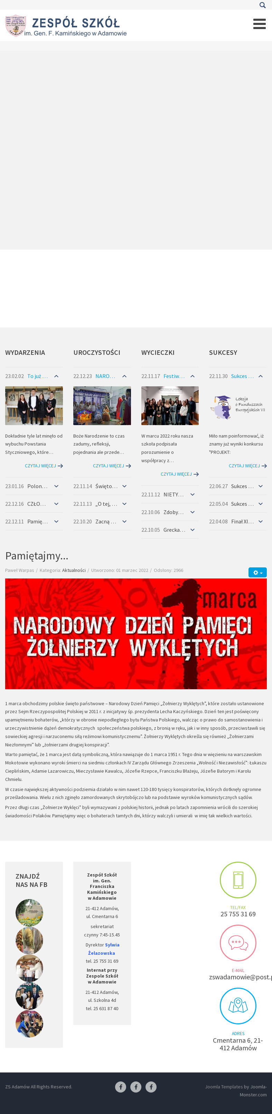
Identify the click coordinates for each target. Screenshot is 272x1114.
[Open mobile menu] (259, 24)
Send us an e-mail (238, 943)
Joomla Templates (224, 1087)
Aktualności (74, 570)
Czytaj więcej (40, 465)
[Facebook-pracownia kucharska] (151, 1087)
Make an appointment (238, 880)
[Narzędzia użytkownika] (257, 572)
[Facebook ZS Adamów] (120, 1087)
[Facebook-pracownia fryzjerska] (135, 1087)
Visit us (238, 1006)
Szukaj (262, 5)
